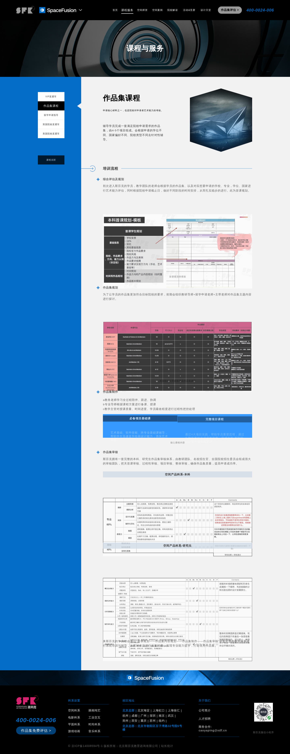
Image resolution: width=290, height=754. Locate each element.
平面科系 (74, 724)
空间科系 (74, 710)
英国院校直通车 (51, 127)
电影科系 (74, 717)
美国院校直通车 (51, 137)
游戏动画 (74, 731)
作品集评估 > (230, 9)
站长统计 (167, 746)
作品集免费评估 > (36, 731)
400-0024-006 (260, 10)
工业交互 (94, 717)
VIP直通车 (51, 99)
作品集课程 (51, 109)
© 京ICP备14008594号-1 (85, 746)
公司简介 (205, 710)
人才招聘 (205, 718)
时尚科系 (94, 724)
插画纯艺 (94, 710)
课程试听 (51, 164)
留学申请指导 (51, 118)
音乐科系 (94, 731)
